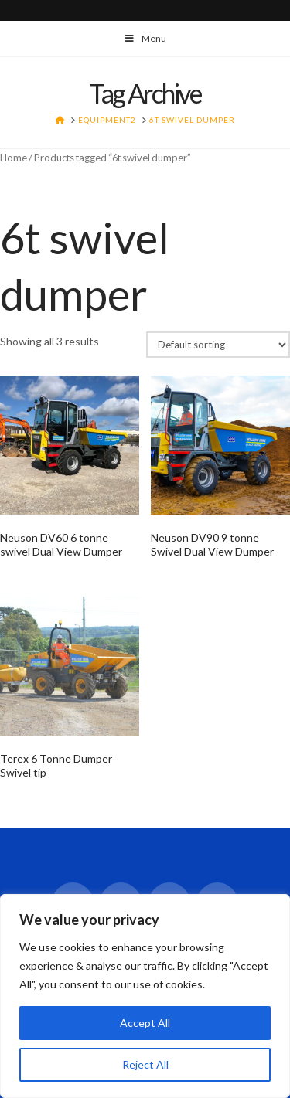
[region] (145, 996)
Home (13, 157)
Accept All (145, 1022)
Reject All (145, 1064)
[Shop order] (218, 344)
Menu (145, 38)
